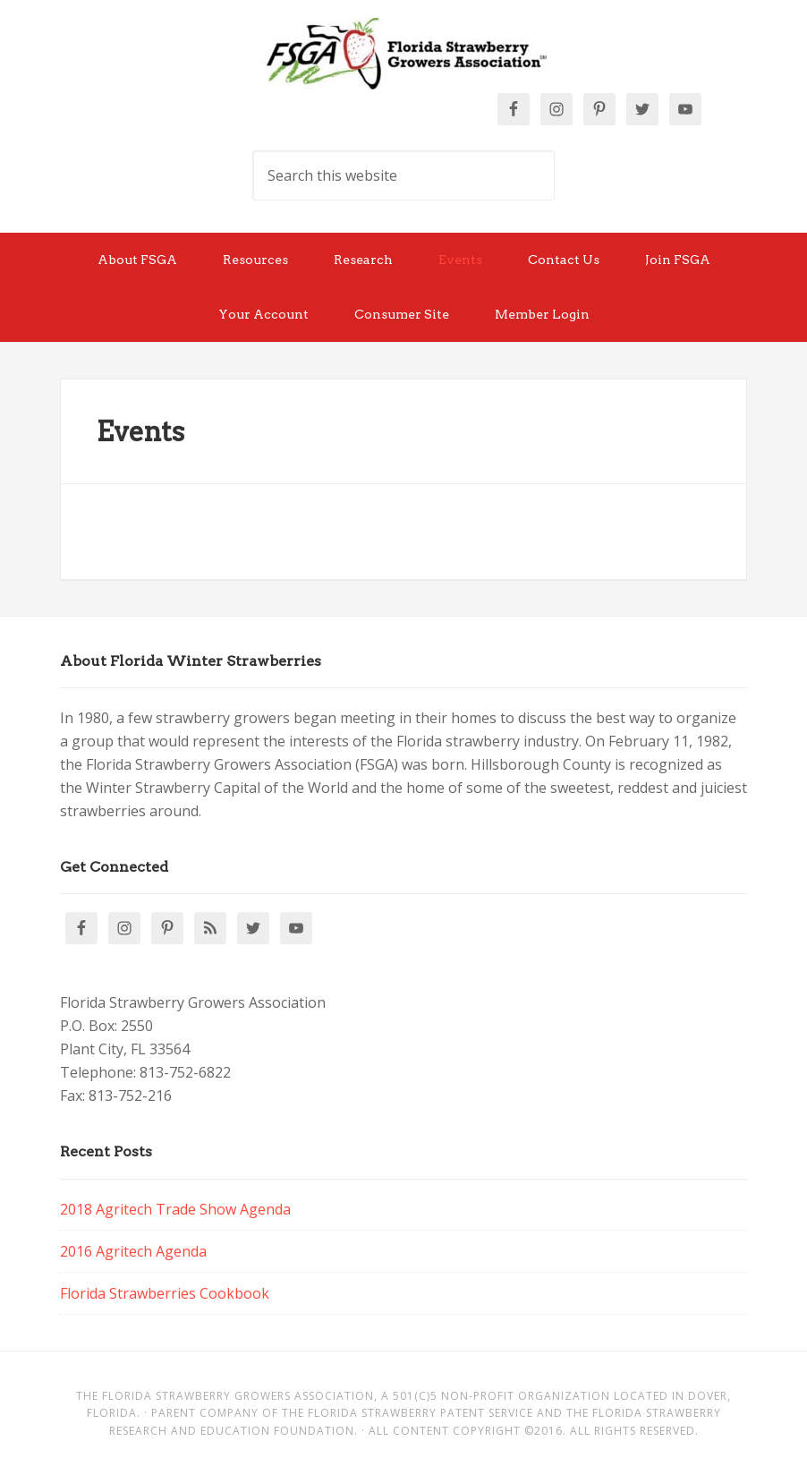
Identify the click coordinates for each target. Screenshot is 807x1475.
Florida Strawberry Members (403, 54)
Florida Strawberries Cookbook (164, 1293)
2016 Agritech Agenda (133, 1251)
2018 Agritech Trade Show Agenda (175, 1209)
